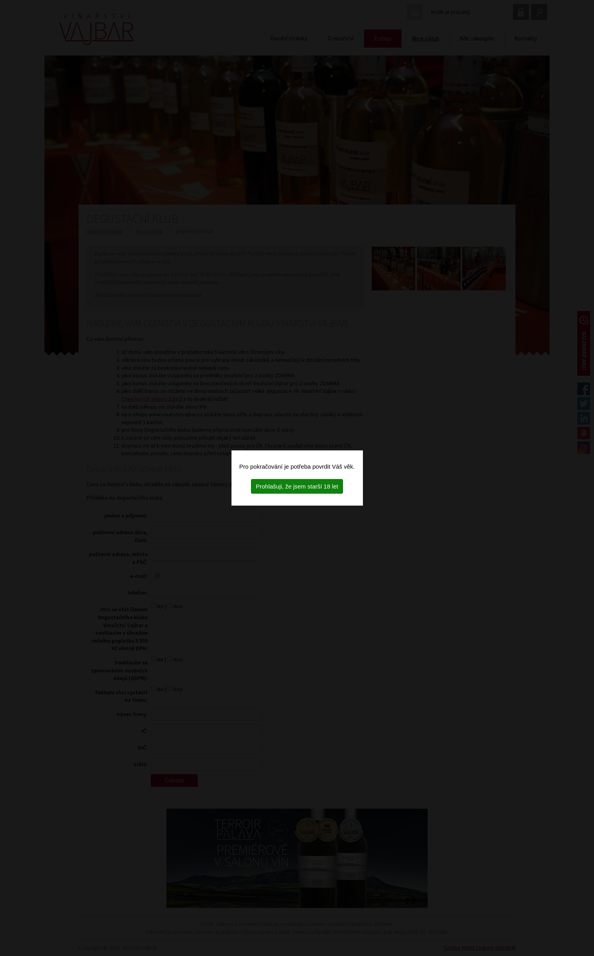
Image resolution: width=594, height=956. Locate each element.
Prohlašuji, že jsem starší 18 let (297, 486)
